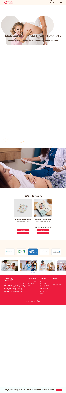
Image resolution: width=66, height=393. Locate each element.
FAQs (29, 292)
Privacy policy (31, 290)
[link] (9, 2)
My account (30, 294)
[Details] (23, 230)
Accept (59, 389)
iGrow (41, 289)
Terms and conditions (32, 289)
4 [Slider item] (34, 280)
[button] (57, 2)
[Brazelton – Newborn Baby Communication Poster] (23, 208)
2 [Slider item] (33, 280)
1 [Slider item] (31, 280)
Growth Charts (43, 290)
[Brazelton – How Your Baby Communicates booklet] (43, 208)
